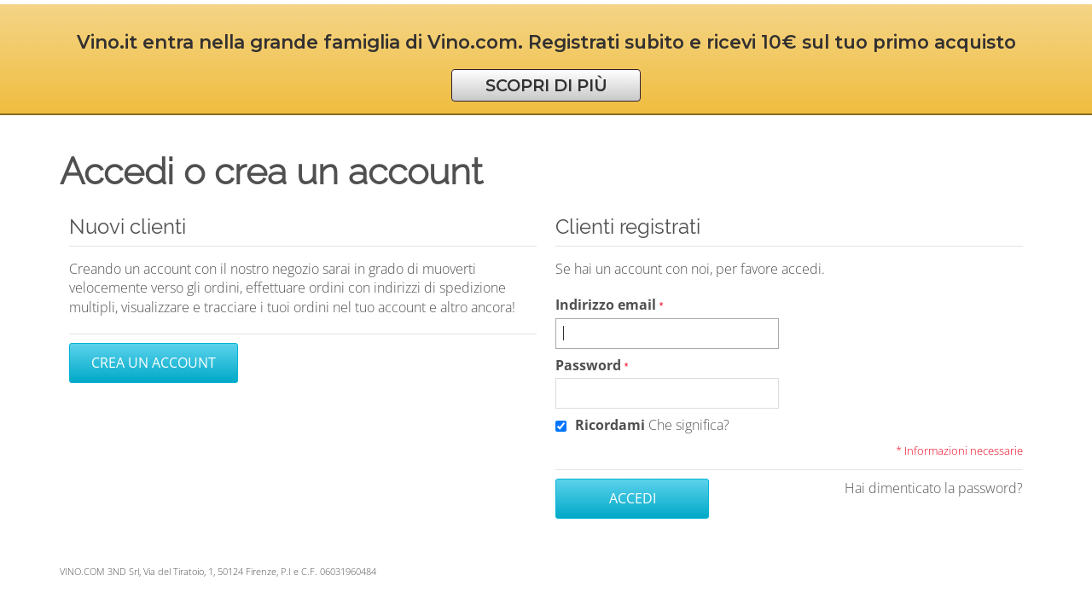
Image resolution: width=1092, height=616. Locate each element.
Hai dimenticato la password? (934, 488)
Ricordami (610, 425)
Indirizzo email (605, 304)
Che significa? (688, 425)
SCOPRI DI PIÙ (546, 85)
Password (588, 365)
